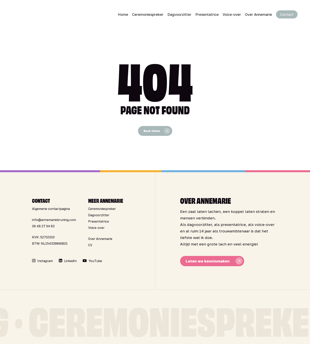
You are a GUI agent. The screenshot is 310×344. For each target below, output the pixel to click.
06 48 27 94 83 (43, 226)
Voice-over (96, 228)
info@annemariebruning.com (54, 220)
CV (90, 245)
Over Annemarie (100, 239)
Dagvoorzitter (98, 215)
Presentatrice (98, 221)
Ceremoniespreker (102, 209)
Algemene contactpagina (51, 209)
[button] (45, 260)
